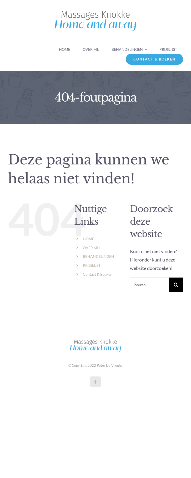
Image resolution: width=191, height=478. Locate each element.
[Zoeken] (176, 285)
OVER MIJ (91, 247)
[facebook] (95, 381)
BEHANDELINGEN (98, 256)
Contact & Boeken (97, 274)
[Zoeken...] (149, 285)
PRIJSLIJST (91, 265)
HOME (88, 239)
